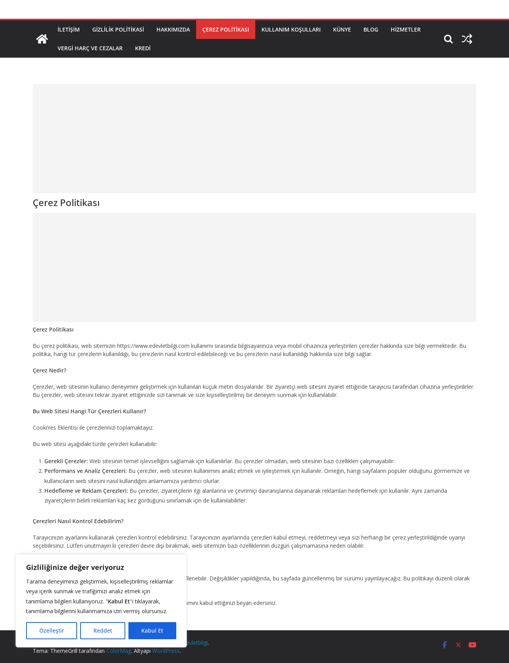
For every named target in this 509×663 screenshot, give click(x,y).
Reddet (102, 630)
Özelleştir (51, 630)
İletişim (69, 29)
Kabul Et (152, 630)
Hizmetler (406, 29)
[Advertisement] (254, 138)
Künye (342, 29)
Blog (370, 29)
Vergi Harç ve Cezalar (90, 48)
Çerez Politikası (225, 29)
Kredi (143, 48)
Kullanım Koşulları (291, 29)
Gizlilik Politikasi (118, 29)
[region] (101, 600)
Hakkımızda (173, 29)
